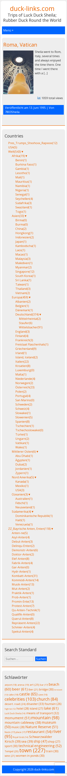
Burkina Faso (25, 164)
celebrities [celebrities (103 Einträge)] (20, 699)
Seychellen (24, 199)
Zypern (21, 473)
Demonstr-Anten (25, 550)
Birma (21, 220)
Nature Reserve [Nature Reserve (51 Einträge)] (41, 726)
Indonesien (24, 237)
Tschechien (24, 426)
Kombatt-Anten (25, 576)
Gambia (22, 169)
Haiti (20, 520)
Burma (21, 224)
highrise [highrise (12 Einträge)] (10, 709)
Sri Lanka (23, 280)
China (20, 229)
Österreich (24, 387)
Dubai (21, 464)
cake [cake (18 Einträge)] (14, 694)
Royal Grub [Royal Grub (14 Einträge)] (20, 737)
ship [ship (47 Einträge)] (40, 741)
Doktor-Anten (23, 554)
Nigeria (22, 190)
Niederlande (25, 379)
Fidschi (21, 503)
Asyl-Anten (21, 537)
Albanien (23, 302)
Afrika (18, 156)
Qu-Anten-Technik (26, 610)
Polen (20, 392)
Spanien (22, 422)
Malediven (24, 263)
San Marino (24, 400)
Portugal (23, 396)
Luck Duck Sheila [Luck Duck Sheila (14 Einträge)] (15, 713)
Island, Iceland (26, 357)
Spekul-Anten (22, 632)
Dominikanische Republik (34, 516)
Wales (21, 447)
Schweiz (22, 409)
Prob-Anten (21, 597)
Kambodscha (25, 246)
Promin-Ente (23, 602)
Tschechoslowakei (29, 430)
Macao (21, 254)
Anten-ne (20, 533)
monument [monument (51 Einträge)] (17, 717)
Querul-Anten (23, 619)
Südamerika (21, 512)
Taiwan (22, 284)
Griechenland (25, 349)
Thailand (23, 289)
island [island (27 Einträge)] (36, 708)
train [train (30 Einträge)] (52, 751)
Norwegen (24, 383)
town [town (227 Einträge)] (32, 750)
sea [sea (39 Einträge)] (27, 741)
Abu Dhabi (24, 456)
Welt (14, 152)
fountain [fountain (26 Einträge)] (53, 704)
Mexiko (22, 486)
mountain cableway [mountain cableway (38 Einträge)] (23, 722)
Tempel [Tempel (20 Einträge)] (12, 751)
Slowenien (24, 417)
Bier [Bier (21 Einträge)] (33, 689)
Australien (24, 499)
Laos (20, 250)
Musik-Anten (23, 584)
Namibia (22, 186)
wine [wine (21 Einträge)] (10, 755)
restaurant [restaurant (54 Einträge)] (39, 731)
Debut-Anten (22, 542)
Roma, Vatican (20, 44)
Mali (19, 177)
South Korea (25, 276)
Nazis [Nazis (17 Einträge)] (10, 732)
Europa (20, 297)
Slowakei (23, 413)
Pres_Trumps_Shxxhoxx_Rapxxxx (32, 143)
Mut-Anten (21, 589)
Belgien (22, 306)
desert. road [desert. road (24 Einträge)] (15, 704)
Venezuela (24, 524)
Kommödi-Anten (25, 580)
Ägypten (22, 460)
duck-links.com (32, 8)
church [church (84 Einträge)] (47, 699)
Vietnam (22, 293)
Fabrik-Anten (22, 563)
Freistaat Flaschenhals (31, 344)
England (22, 332)
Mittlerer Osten (24, 452)
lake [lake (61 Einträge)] (51, 708)
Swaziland (23, 207)
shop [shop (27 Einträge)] (54, 742)
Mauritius (23, 182)
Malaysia (23, 259)
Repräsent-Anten (26, 623)
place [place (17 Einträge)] (21, 732)
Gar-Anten (20, 567)
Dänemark (24, 310)
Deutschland (27, 314)
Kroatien (22, 366)
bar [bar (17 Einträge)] (44, 684)
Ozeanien (20, 494)
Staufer (25, 323)
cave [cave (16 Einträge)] (42, 694)
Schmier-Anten (23, 627)
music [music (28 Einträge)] (18, 727)
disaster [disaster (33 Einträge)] (35, 704)
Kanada (22, 482)
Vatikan (22, 443)
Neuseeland (25, 507)
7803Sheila (12, 112)
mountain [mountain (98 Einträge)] (45, 717)
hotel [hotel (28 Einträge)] (22, 708)
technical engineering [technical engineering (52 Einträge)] (39, 745)
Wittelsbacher (31, 327)
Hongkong (24, 233)
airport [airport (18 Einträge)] (11, 684)
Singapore (24, 272)
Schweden (23, 404)
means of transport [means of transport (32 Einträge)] (42, 713)
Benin (21, 160)
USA (12, 147)
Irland (21, 353)
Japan (20, 242)
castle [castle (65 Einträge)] (28, 694)
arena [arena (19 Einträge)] (23, 684)
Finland (21, 336)
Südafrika (23, 203)
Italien (22, 362)
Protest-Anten (23, 606)
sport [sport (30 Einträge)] (11, 746)
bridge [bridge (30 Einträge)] (46, 689)
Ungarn (22, 439)
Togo (20, 212)
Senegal (22, 194)
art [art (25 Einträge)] (34, 684)
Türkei (21, 434)
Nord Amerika (23, 477)
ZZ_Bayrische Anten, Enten (29, 529)
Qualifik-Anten (23, 614)
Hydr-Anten (21, 572)
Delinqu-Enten (23, 546)
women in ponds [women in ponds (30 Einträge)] (30, 756)
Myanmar (23, 267)
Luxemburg (24, 370)
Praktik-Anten (23, 593)
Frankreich (24, 340)
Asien (18, 216)
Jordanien (23, 469)
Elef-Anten (20, 559)
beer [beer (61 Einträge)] (20, 689)
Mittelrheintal (30, 319)
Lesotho (22, 173)
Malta (20, 374)
